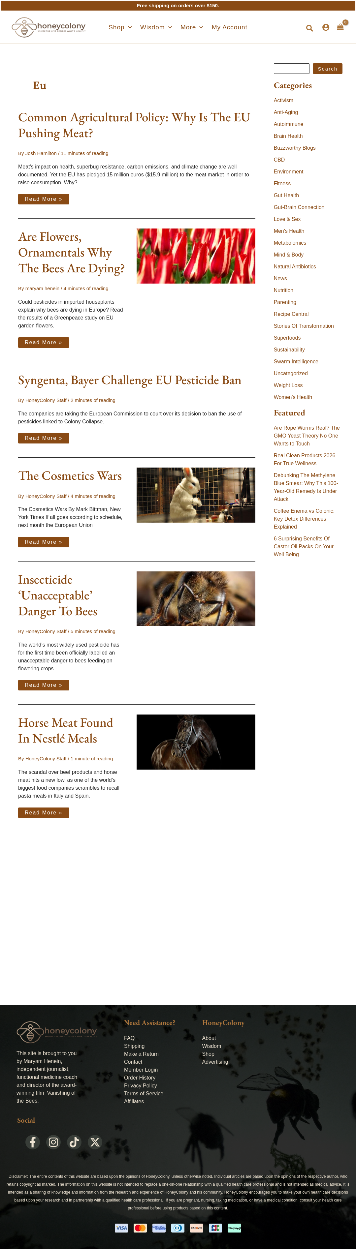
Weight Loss (288, 385)
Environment (289, 171)
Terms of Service (143, 1093)
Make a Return (141, 1054)
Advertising (215, 1062)
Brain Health (288, 136)
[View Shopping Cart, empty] (340, 27)
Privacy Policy (140, 1085)
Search (328, 69)
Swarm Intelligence (296, 361)
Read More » (43, 198)
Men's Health (289, 231)
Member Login (141, 1070)
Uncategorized (291, 373)
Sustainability (289, 349)
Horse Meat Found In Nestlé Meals (65, 730)
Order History (139, 1078)
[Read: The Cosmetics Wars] (196, 494)
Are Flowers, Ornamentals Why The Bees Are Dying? (71, 252)
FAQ (129, 1038)
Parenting (285, 302)
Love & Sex (287, 219)
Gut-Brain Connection (299, 207)
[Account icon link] (326, 27)
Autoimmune (289, 124)
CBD (279, 160)
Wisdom (211, 1046)
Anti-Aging (286, 112)
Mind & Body (289, 255)
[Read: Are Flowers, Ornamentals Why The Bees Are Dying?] (196, 255)
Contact (133, 1062)
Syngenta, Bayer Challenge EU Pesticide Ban (130, 379)
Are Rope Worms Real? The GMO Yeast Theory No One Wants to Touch (307, 435)
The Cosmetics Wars (70, 475)
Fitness (282, 183)
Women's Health (293, 397)
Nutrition (284, 290)
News (280, 278)
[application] (133, 27)
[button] (125, 27)
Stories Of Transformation (304, 326)
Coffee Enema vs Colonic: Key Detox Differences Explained (304, 519)
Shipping (134, 1046)
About (209, 1038)
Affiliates (134, 1101)
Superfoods (287, 338)
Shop (208, 1054)
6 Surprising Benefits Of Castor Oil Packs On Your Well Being (304, 546)
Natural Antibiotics (295, 266)
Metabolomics (290, 243)
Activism (284, 100)
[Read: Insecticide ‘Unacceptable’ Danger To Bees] (196, 598)
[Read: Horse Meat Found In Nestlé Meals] (196, 741)
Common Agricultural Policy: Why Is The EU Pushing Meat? (134, 124)
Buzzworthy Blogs (295, 148)
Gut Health (286, 195)
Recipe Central (291, 314)
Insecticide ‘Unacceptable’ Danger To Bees (57, 595)
